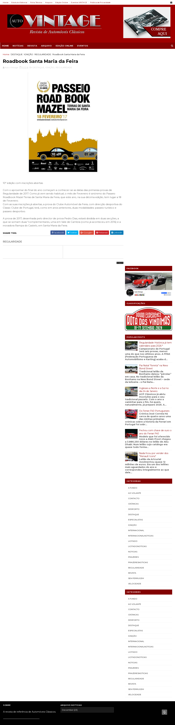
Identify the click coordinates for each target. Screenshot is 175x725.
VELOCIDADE (134, 370)
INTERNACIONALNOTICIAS (140, 322)
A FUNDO (132, 274)
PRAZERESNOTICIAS (137, 349)
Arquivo (49, 2)
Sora (16, 521)
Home (6, 2)
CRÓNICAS (133, 290)
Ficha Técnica (36, 2)
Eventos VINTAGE (79, 2)
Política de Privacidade (100, 2)
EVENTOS (82, 45)
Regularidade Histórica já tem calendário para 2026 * (155, 131)
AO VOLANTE (134, 280)
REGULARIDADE (43, 54)
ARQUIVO (46, 45)
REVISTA (32, 45)
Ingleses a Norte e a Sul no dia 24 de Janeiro (153, 177)
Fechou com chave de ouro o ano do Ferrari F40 (155, 219)
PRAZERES (133, 344)
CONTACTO (133, 285)
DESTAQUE (17, 54)
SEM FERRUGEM (136, 365)
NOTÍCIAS (17, 45)
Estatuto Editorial (20, 2)
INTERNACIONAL (136, 317)
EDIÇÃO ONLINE (64, 45)
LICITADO (132, 328)
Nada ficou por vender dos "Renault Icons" (153, 242)
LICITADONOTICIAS (137, 333)
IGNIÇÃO (28, 54)
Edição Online (62, 2)
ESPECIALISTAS (135, 306)
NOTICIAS (132, 338)
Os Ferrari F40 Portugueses (154, 197)
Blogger (23, 521)
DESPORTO (133, 296)
